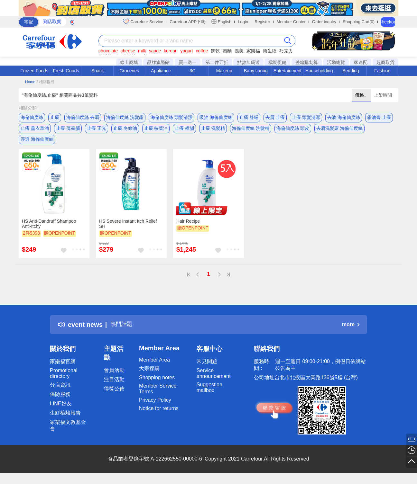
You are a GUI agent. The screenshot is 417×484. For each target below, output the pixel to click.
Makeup (224, 70)
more (350, 330)
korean (171, 50)
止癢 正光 (96, 130)
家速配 (360, 62)
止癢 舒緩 (249, 117)
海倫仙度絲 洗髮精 (250, 130)
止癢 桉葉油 (156, 130)
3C (192, 70)
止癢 (54, 117)
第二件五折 (217, 62)
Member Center (291, 21)
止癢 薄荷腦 (68, 130)
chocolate (108, 50)
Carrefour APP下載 (187, 21)
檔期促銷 (277, 62)
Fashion (382, 70)
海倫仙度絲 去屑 (82, 117)
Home (30, 82)
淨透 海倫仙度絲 (37, 143)
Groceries (129, 70)
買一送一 (188, 62)
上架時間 (383, 95)
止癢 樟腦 (184, 130)
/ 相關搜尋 (45, 82)
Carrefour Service (143, 21)
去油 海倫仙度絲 (343, 117)
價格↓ (361, 95)
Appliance (161, 70)
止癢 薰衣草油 (35, 130)
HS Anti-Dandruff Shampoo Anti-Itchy (49, 229)
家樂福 (253, 50)
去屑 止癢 (275, 117)
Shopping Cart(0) (359, 21)
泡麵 (227, 50)
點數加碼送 (248, 62)
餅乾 (215, 50)
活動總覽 (336, 62)
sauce (155, 50)
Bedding (350, 70)
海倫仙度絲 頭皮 (292, 130)
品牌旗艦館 (158, 62)
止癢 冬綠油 (125, 130)
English (221, 21)
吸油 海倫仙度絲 (215, 117)
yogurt (187, 50)
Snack (97, 70)
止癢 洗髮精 (213, 130)
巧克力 (286, 50)
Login (243, 21)
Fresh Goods (66, 70)
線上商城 (129, 62)
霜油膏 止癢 (379, 117)
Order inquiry (324, 21)
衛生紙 (269, 50)
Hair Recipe (188, 226)
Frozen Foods (34, 70)
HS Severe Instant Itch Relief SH (128, 229)
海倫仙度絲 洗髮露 (125, 117)
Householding (319, 70)
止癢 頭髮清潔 (306, 117)
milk (142, 50)
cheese (128, 50)
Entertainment (287, 70)
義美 (239, 50)
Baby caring (256, 70)
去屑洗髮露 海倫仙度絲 (339, 130)
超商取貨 (385, 62)
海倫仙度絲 (32, 117)
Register (262, 21)
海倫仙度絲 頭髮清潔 (171, 117)
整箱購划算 (306, 62)
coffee (202, 50)
